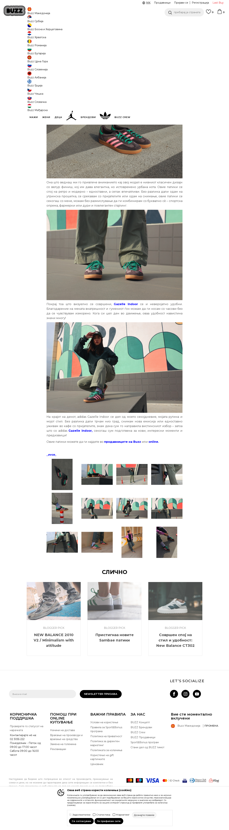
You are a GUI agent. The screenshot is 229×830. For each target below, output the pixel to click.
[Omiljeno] (209, 13)
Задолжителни (81, 814)
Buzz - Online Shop (19, 28)
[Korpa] (221, 13)
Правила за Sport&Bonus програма (106, 755)
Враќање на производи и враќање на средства (66, 763)
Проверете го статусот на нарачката (26, 754)
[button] (184, 12)
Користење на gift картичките (102, 783)
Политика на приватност (106, 762)
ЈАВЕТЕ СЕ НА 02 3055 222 (69, 23)
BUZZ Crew (138, 758)
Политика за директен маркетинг (105, 769)
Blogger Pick (50, 28)
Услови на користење (104, 748)
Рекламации (58, 775)
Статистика (103, 814)
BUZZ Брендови (141, 753)
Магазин (37, 28)
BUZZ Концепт (140, 748)
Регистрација (200, 2)
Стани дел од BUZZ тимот (147, 773)
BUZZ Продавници (143, 763)
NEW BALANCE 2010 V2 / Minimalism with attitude (54, 666)
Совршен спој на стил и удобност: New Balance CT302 (175, 666)
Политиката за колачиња (106, 776)
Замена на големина (63, 770)
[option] (114, 23)
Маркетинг (123, 814)
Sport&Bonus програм (145, 768)
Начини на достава (62, 756)
